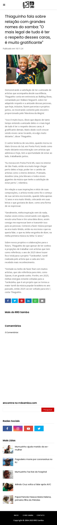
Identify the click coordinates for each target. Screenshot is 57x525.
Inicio (16, 515)
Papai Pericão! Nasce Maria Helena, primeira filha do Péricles (33, 498)
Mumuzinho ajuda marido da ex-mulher (31, 448)
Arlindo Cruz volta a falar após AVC (33, 484)
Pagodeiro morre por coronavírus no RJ (33, 461)
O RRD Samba (28, 515)
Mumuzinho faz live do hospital (31, 471)
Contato (40, 515)
